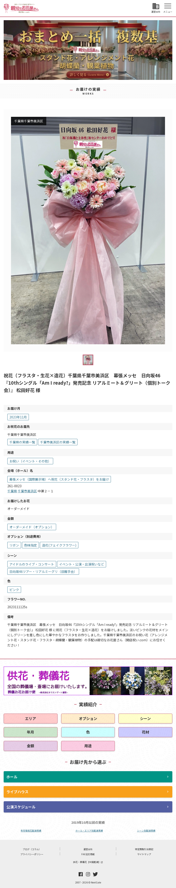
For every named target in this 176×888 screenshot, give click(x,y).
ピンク (14, 589)
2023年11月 (18, 417)
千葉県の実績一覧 (22, 442)
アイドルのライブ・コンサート (31, 564)
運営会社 (88, 849)
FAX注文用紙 (88, 854)
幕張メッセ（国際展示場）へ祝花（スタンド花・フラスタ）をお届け (59, 479)
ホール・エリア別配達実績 (89, 830)
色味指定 (30, 545)
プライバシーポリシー (31, 854)
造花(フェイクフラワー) (59, 545)
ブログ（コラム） (32, 849)
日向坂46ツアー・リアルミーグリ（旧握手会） (43, 571)
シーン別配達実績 (146, 830)
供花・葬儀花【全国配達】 (88, 862)
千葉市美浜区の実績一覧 (57, 442)
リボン (14, 545)
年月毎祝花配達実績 (31, 830)
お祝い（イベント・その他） (30, 461)
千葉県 (12, 491)
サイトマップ (144, 854)
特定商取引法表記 (144, 849)
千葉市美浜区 (27, 491)
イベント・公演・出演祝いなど (81, 564)
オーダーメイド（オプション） (31, 527)
